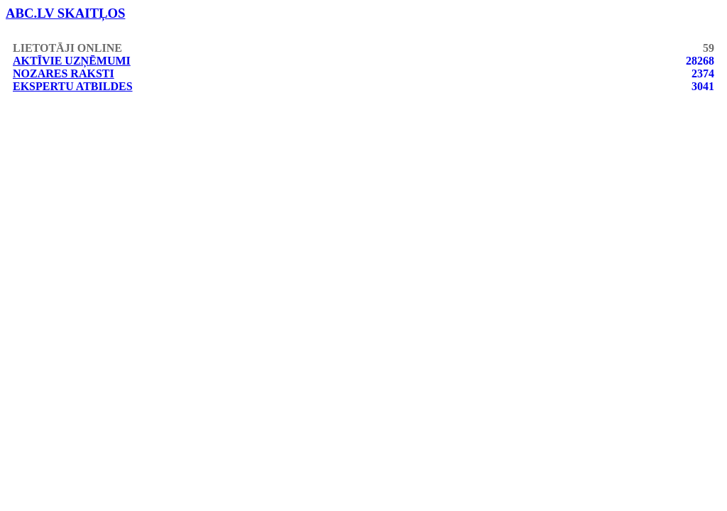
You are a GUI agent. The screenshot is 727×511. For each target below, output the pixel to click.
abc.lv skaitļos (65, 13)
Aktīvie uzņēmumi (72, 61)
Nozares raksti (63, 73)
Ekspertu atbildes (73, 86)
